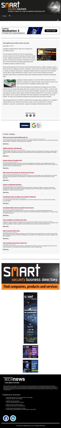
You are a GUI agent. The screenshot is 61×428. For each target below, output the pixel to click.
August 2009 (5, 45)
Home (4, 16)
